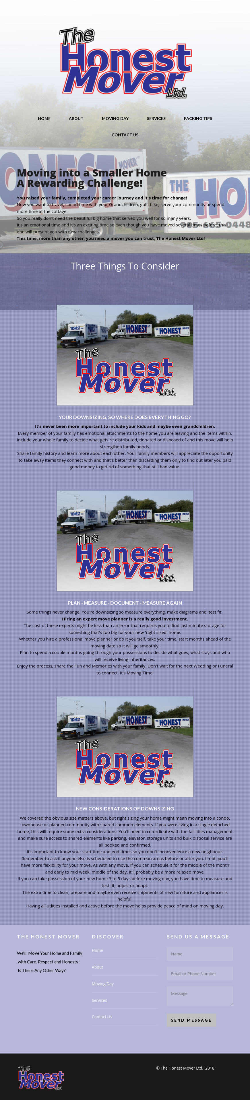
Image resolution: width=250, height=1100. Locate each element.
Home (44, 118)
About (76, 118)
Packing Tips (198, 118)
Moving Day (115, 118)
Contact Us (125, 134)
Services (156, 118)
